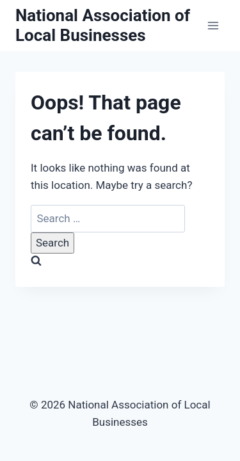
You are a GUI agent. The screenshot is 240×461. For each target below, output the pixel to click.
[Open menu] (213, 25)
